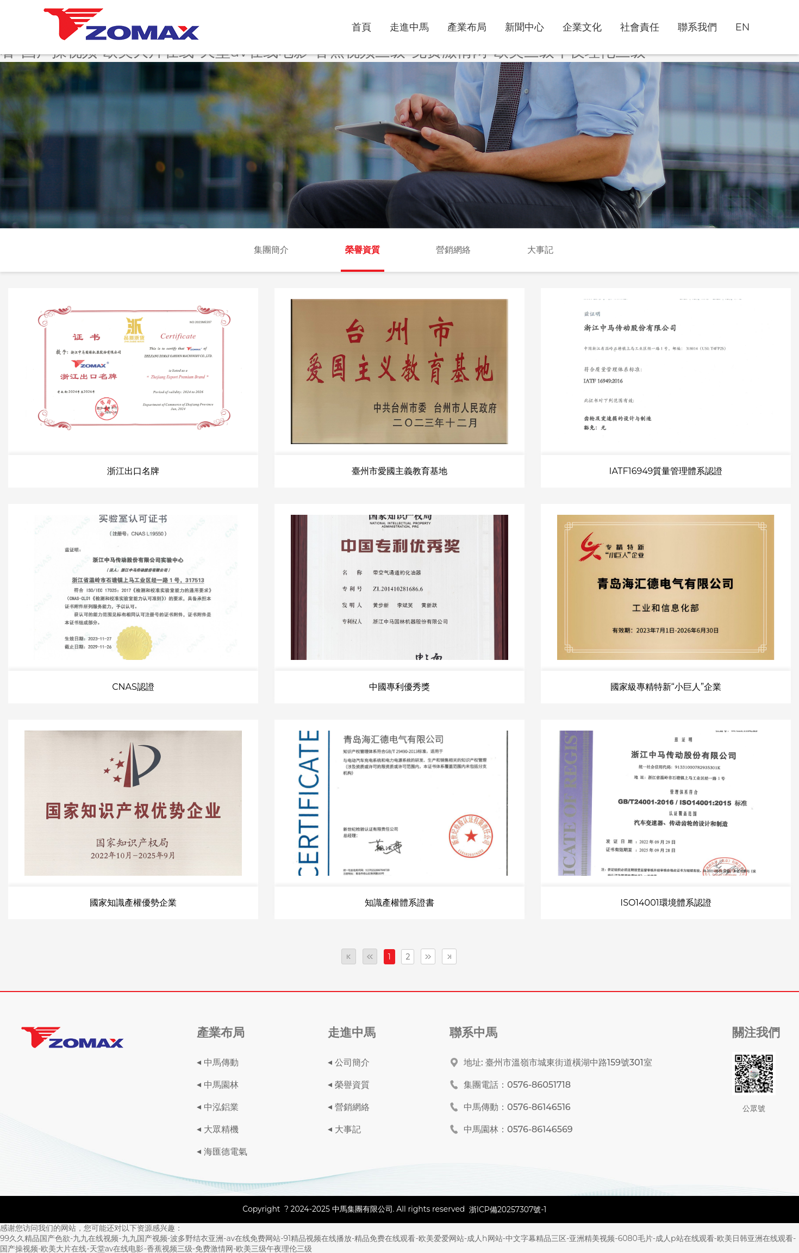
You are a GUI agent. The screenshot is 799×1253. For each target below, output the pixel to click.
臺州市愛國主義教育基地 (399, 471)
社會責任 (639, 27)
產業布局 (466, 27)
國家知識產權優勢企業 (133, 902)
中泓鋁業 (221, 1107)
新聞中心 (524, 27)
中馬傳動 (221, 1062)
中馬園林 (221, 1085)
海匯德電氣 (225, 1151)
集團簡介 (271, 250)
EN (742, 27)
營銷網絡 (453, 250)
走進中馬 (409, 27)
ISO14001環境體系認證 (665, 902)
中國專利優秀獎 (399, 687)
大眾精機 (221, 1129)
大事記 (540, 250)
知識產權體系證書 (399, 902)
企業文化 (582, 27)
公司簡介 (352, 1062)
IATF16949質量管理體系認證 (666, 471)
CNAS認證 (133, 687)
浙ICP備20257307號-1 (508, 1209)
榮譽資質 (362, 250)
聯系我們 (697, 27)
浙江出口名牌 (133, 471)
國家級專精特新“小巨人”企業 (665, 687)
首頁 (361, 27)
